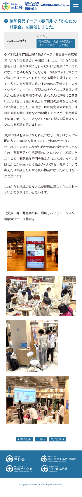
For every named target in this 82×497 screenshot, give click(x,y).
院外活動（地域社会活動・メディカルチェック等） (55, 43)
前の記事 (25, 439)
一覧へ (41, 439)
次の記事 (56, 439)
